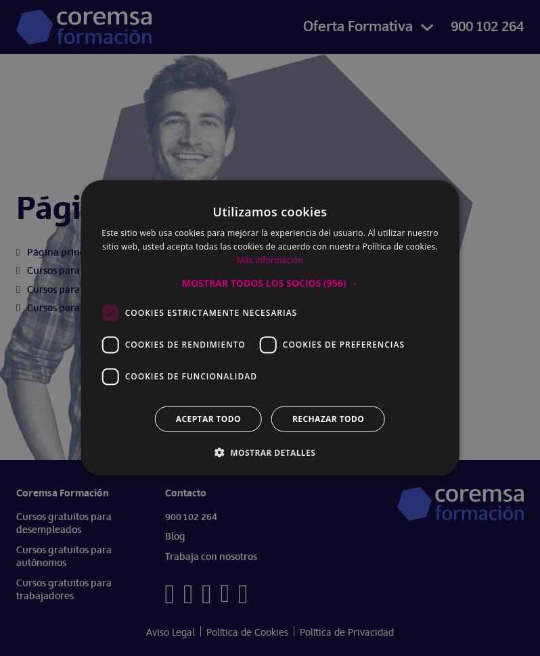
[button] (270, 283)
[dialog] (270, 328)
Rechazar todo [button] (328, 418)
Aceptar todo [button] (208, 418)
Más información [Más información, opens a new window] (270, 260)
